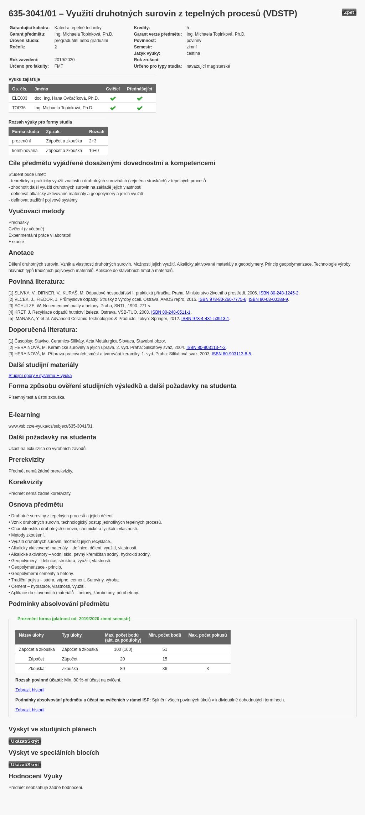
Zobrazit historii (29, 690)
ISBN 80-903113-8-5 (231, 353)
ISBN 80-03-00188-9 (268, 299)
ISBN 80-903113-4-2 (206, 347)
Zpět (349, 12)
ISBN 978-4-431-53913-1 (205, 318)
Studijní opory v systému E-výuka (40, 375)
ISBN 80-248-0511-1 (170, 312)
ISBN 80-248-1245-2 (278, 293)
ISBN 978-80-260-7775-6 (222, 299)
